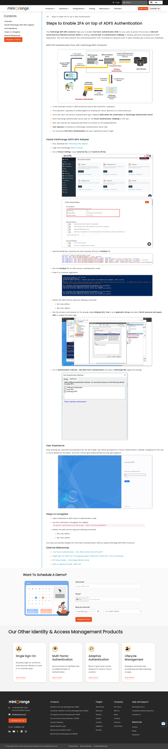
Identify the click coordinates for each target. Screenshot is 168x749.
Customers (118, 726)
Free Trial (143, 8)
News (116, 715)
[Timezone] (122, 611)
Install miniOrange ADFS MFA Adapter (19, 25)
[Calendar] (87, 611)
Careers (117, 718)
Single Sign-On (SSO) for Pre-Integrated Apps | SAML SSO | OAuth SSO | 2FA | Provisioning (88, 556)
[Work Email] (108, 586)
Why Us (117, 711)
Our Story (117, 707)
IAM (47, 17)
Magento (99, 726)
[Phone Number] (115, 599)
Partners (117, 722)
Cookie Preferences (100, 746)
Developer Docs (138, 707)
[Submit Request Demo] (83, 619)
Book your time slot (82, 607)
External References (12, 35)
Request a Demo (13, 39)
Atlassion (99, 711)
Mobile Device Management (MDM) (64, 734)
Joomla (99, 722)
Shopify (99, 715)
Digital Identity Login (58, 726)
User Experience (10, 28)
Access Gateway (56, 722)
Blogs (134, 731)
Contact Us (17, 720)
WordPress (100, 707)
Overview (8, 21)
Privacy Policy (73, 746)
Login (117, 2)
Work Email (80, 582)
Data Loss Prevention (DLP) (60, 730)
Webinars (136, 735)
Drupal (98, 718)
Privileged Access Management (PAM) (65, 715)
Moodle (99, 730)
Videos (135, 727)
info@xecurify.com (19, 714)
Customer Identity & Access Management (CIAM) (69, 711)
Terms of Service (86, 746)
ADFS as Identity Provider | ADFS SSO (67, 564)
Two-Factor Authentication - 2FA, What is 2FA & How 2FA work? (78, 552)
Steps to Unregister (12, 32)
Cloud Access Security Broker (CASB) (64, 718)
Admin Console (77, 148)
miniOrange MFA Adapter (78, 144)
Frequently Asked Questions (143, 711)
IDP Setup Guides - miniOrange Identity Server (71, 560)
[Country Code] (82, 599)
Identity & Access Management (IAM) (64, 707)
